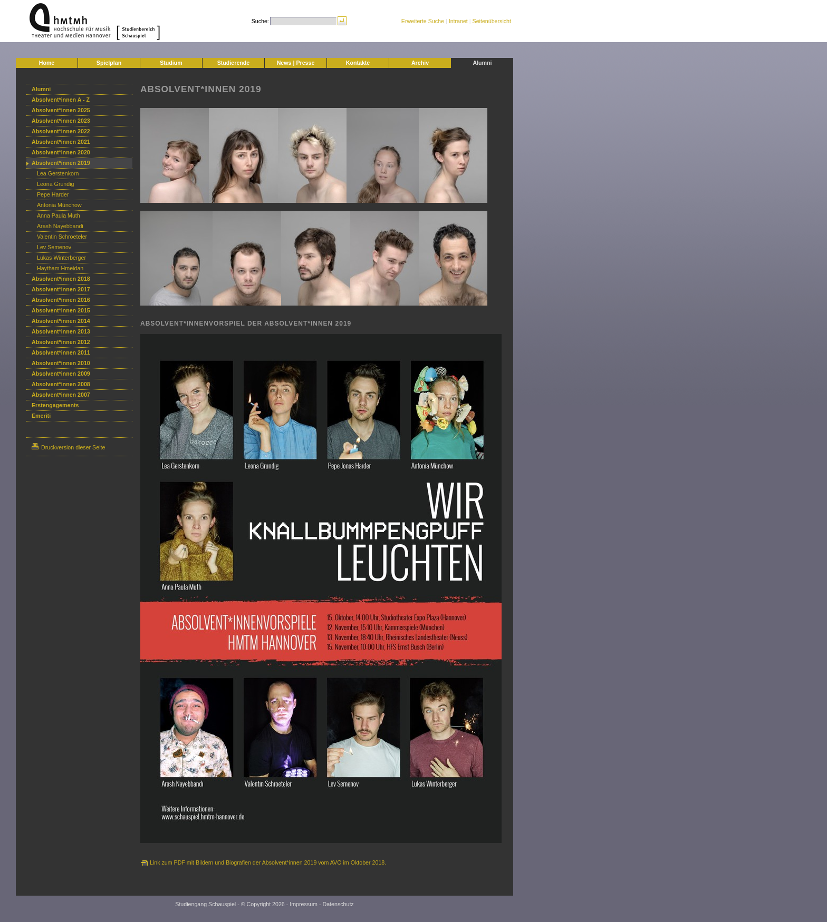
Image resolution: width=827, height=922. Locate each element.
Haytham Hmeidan (60, 268)
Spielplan (109, 63)
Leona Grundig (55, 184)
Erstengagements (55, 405)
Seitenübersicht (492, 21)
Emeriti (41, 416)
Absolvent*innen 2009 (61, 373)
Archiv (420, 63)
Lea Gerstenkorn (58, 173)
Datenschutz (337, 904)
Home (47, 63)
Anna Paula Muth (58, 215)
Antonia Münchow (59, 205)
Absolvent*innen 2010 (61, 363)
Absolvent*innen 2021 (61, 142)
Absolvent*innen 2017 (61, 289)
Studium (171, 63)
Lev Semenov (54, 247)
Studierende (233, 63)
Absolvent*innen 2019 (61, 163)
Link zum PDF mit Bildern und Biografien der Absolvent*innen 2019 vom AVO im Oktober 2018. (268, 862)
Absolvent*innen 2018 (61, 279)
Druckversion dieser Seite (68, 447)
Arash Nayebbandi (60, 226)
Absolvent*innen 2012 (61, 342)
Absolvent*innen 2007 (61, 394)
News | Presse (296, 63)
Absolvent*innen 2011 (61, 352)
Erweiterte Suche (422, 21)
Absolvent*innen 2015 (61, 310)
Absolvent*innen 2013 (61, 331)
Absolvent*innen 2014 (61, 321)
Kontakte (358, 63)
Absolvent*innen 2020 (61, 152)
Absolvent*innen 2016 (61, 300)
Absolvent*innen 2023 (61, 120)
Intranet (458, 21)
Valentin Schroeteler (62, 236)
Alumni (482, 63)
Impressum (304, 904)
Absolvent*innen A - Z (61, 99)
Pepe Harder (53, 194)
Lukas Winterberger (61, 257)
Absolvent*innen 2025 (61, 110)
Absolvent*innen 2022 (61, 131)
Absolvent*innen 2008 (61, 384)
